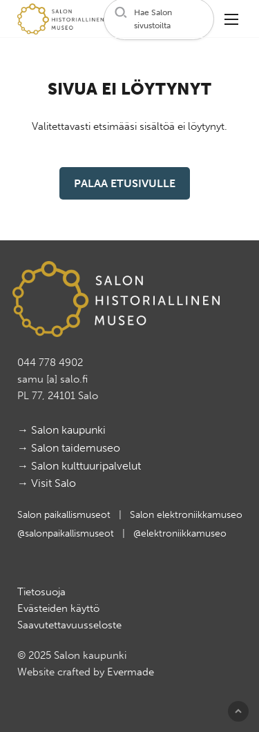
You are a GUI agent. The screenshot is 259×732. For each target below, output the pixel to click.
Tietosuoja (41, 592)
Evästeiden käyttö (58, 608)
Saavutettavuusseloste (69, 625)
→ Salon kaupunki (61, 429)
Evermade (130, 672)
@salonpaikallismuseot (67, 533)
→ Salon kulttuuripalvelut (79, 465)
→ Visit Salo (46, 483)
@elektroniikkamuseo (180, 533)
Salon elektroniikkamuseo (186, 515)
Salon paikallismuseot (65, 515)
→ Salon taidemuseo (68, 447)
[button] (159, 19)
